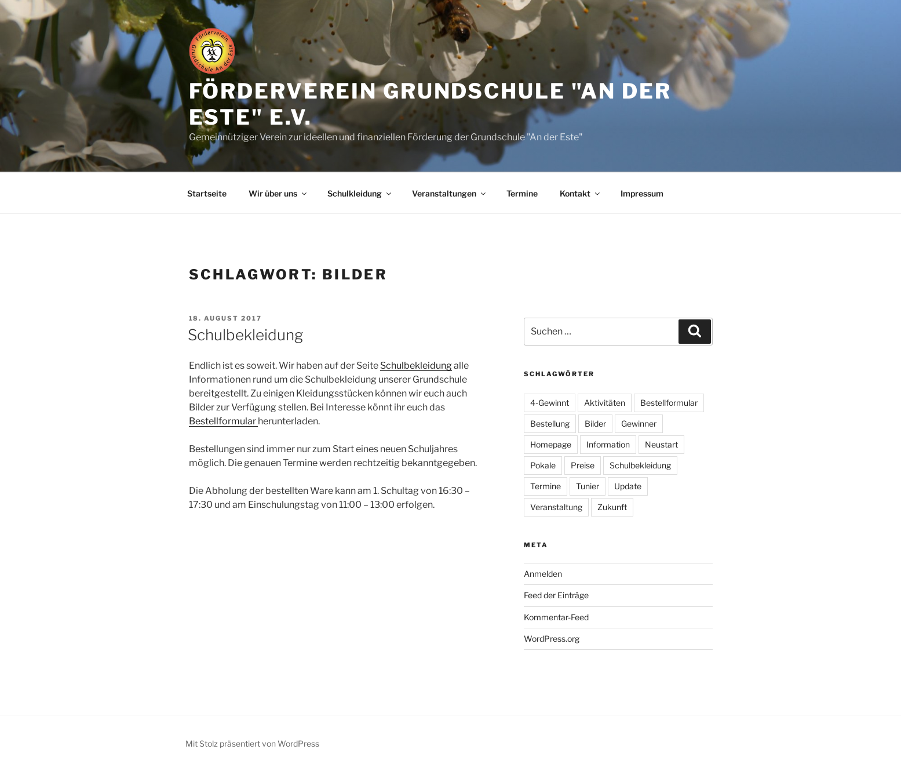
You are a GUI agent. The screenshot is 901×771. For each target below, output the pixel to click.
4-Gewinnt (549, 403)
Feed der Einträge (556, 595)
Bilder (595, 423)
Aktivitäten (604, 403)
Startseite (207, 193)
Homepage (550, 444)
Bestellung (550, 423)
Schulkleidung (360, 193)
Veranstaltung (556, 507)
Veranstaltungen (449, 193)
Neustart (661, 444)
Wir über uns (278, 193)
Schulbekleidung (245, 335)
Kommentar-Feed (556, 617)
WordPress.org (551, 638)
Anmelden (543, 574)
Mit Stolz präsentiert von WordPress (252, 743)
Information (608, 444)
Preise (582, 465)
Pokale (543, 465)
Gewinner (638, 423)
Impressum (642, 193)
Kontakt (580, 193)
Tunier (587, 486)
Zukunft (612, 507)
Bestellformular (223, 421)
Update (627, 486)
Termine (522, 193)
